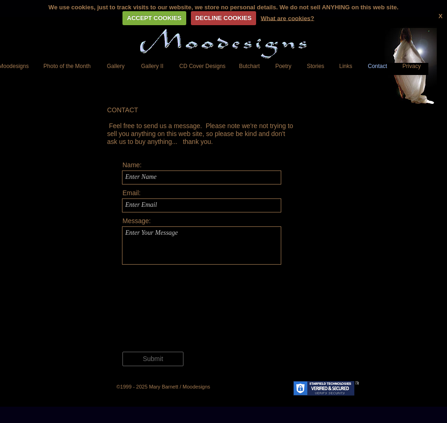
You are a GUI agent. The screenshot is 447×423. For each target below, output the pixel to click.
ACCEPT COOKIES (154, 17)
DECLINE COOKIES (223, 17)
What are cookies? (287, 17)
